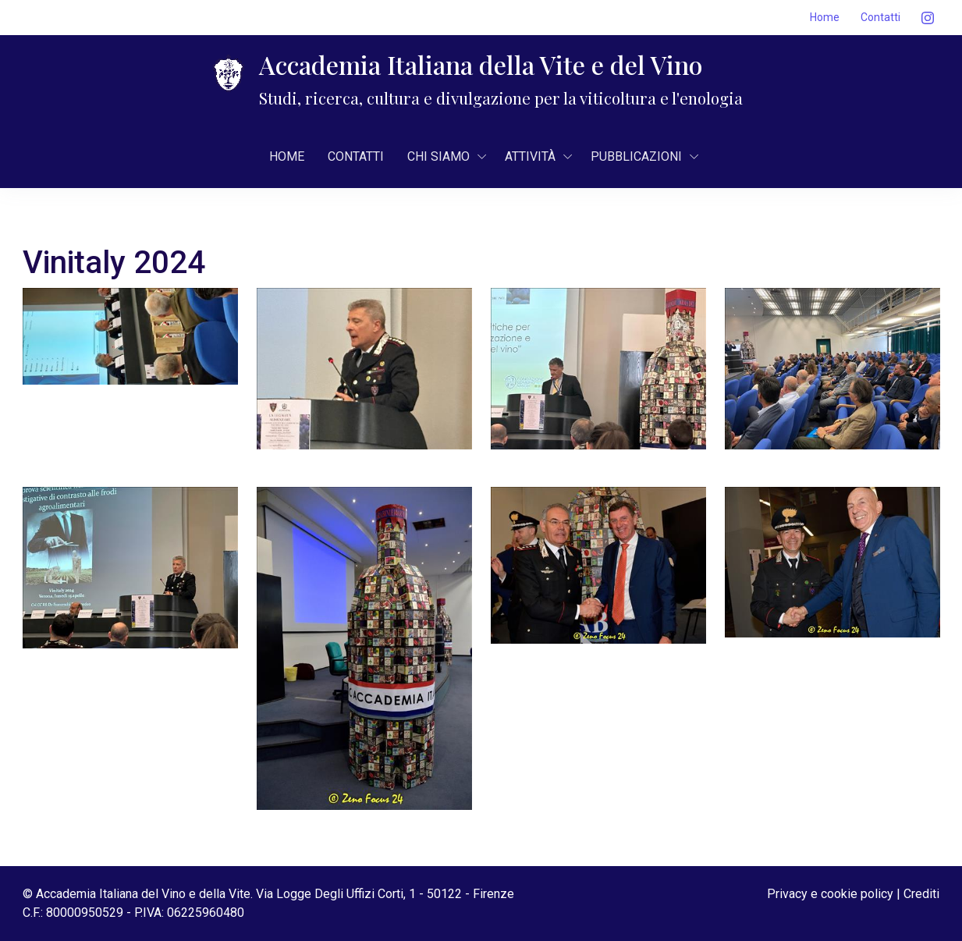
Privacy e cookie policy (830, 893)
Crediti (921, 893)
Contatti (880, 17)
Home (825, 17)
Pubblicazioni (636, 156)
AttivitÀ (530, 156)
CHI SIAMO (438, 156)
